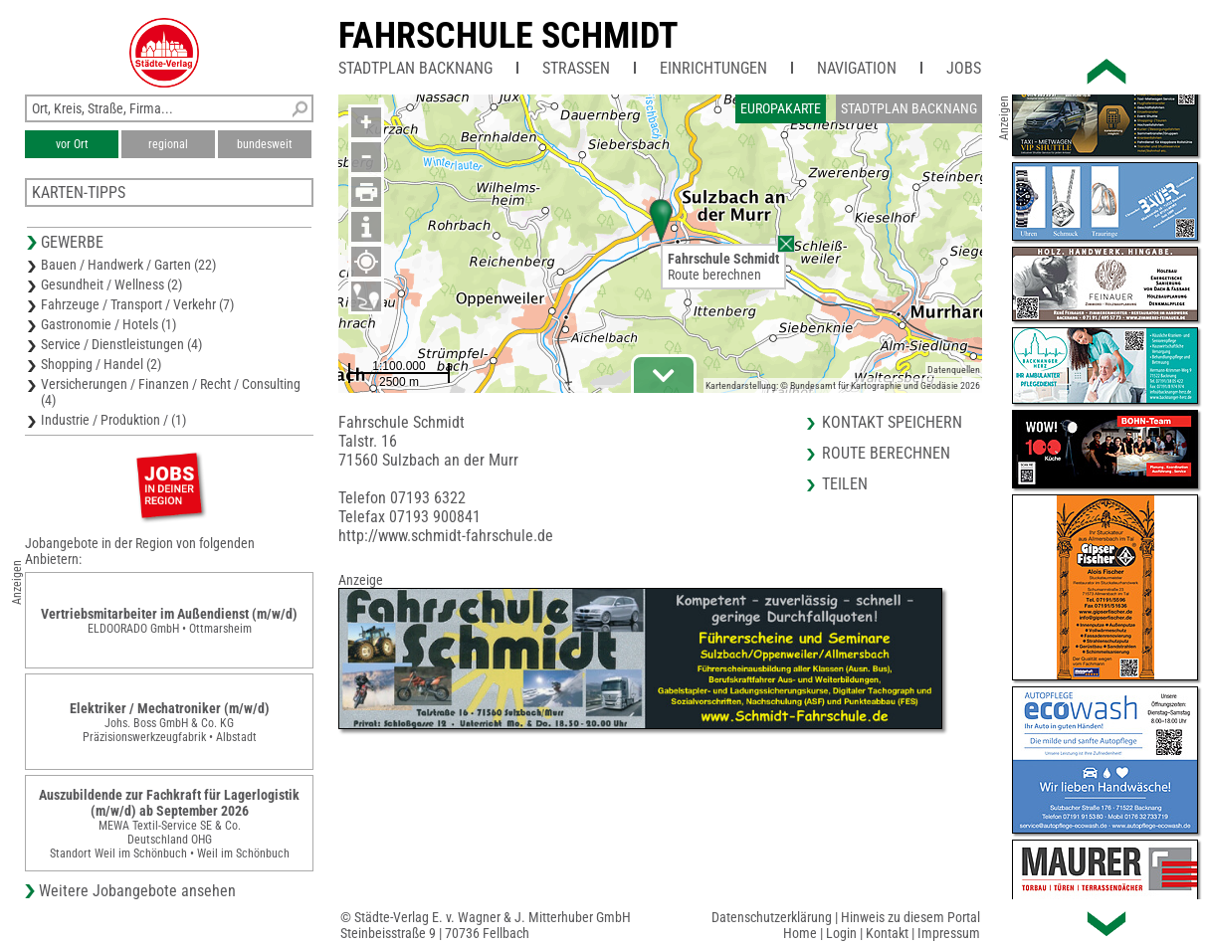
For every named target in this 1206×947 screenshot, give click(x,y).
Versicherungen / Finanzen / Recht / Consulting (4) (171, 392)
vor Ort (72, 144)
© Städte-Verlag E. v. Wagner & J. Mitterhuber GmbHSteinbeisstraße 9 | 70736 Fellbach (485, 925)
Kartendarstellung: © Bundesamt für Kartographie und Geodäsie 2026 (842, 385)
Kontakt (887, 933)
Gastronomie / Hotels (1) (108, 324)
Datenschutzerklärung (771, 917)
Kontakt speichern (892, 422)
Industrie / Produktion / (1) (113, 420)
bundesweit (265, 144)
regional (168, 144)
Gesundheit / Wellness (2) (111, 284)
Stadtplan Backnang (415, 68)
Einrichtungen (713, 68)
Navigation (857, 68)
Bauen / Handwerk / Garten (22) (128, 265)
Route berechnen (714, 275)
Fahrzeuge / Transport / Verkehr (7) (137, 304)
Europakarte (780, 108)
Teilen (845, 483)
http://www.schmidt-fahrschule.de (445, 535)
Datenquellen (953, 369)
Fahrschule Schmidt (508, 36)
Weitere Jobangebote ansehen (137, 890)
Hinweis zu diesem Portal (910, 917)
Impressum (948, 933)
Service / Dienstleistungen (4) (121, 344)
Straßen (576, 68)
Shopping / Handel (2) (101, 364)
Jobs (963, 68)
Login (841, 933)
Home (800, 933)
